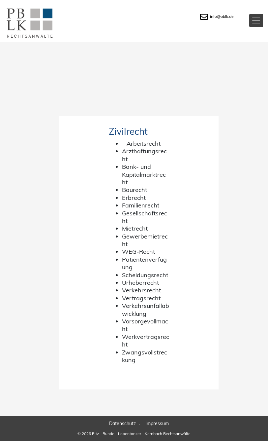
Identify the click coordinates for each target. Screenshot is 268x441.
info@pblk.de (217, 16)
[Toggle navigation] (256, 20)
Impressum (157, 423)
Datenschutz (122, 423)
